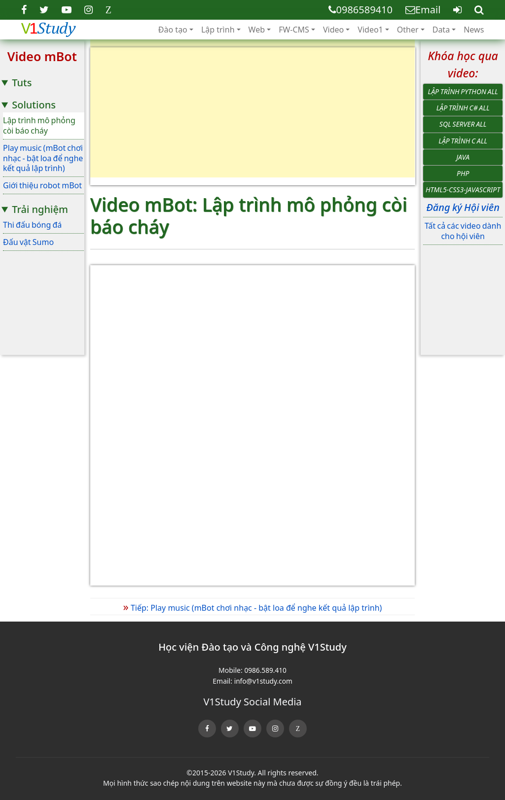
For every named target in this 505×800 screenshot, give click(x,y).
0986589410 (360, 9)
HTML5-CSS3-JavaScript (463, 189)
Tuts (22, 82)
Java (462, 157)
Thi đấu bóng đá (32, 224)
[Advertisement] (252, 116)
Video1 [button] (370, 29)
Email (422, 9)
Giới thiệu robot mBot (42, 185)
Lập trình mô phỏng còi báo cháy (39, 125)
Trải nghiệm (40, 209)
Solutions (34, 104)
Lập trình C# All (463, 107)
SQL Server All (463, 124)
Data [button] (441, 29)
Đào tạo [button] (172, 29)
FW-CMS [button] (294, 29)
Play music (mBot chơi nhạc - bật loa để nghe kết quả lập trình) (43, 158)
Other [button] (408, 29)
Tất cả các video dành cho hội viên (463, 231)
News (474, 29)
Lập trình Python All (463, 91)
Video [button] (333, 29)
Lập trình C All (462, 140)
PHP (463, 173)
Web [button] (257, 29)
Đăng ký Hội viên (462, 207)
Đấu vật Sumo (28, 242)
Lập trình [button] (218, 29)
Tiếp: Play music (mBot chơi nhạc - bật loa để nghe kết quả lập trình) (252, 607)
